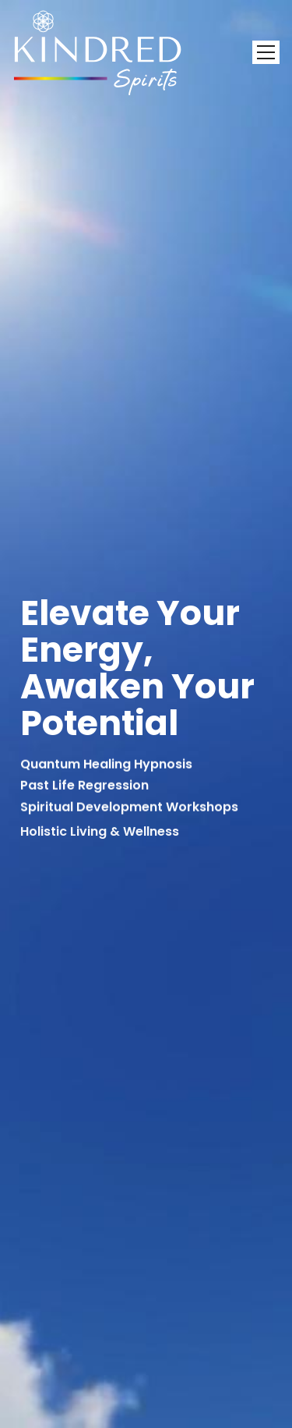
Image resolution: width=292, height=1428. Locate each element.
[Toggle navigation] (266, 52)
